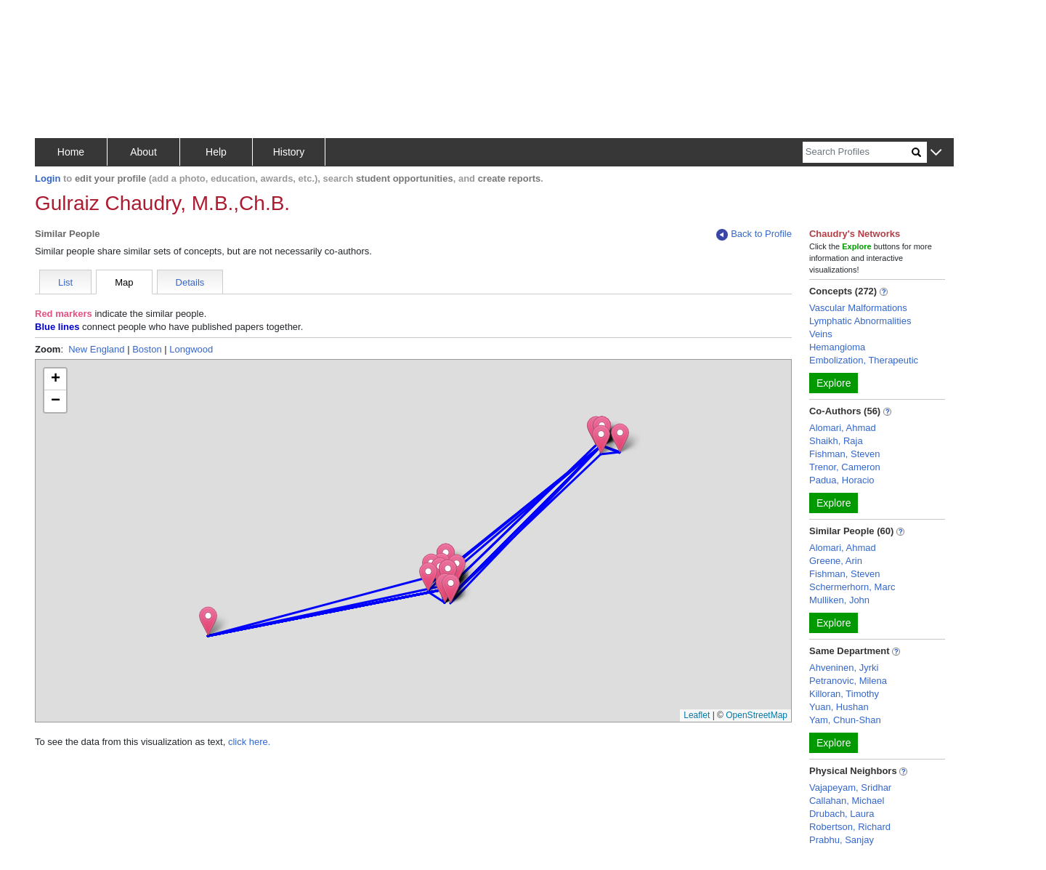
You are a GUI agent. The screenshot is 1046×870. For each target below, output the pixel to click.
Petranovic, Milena (848, 680)
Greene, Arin (835, 560)
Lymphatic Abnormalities (860, 320)
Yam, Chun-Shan (845, 719)
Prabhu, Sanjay (841, 839)
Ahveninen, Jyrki (843, 667)
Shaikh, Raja (836, 440)
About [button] (143, 152)
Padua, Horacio (842, 480)
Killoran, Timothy (844, 693)
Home (70, 152)
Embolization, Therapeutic (863, 360)
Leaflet (697, 715)
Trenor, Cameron (844, 467)
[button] (936, 153)
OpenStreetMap (756, 715)
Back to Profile (754, 234)
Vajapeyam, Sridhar (850, 787)
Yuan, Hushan (839, 706)
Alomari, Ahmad (842, 427)
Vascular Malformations (858, 307)
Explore (833, 383)
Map (124, 282)
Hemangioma (837, 347)
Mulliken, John (839, 600)
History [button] (289, 152)
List (65, 282)
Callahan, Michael (846, 800)
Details (190, 282)
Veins (820, 334)
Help (216, 152)
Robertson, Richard (850, 826)
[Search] (857, 152)
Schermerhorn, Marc (852, 586)
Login (47, 178)
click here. (249, 741)
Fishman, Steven (844, 453)
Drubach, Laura (842, 813)
